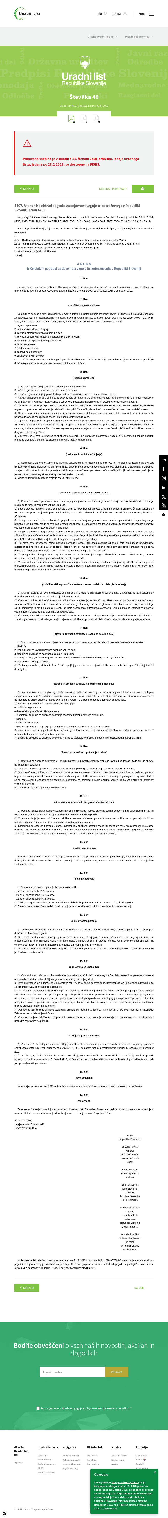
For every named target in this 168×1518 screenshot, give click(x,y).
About (141, 1459)
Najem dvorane (46, 1472)
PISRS (94, 164)
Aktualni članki (119, 1455)
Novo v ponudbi (71, 1455)
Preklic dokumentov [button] (139, 36)
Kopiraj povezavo (113, 189)
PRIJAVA (116, 1372)
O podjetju (141, 1455)
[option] (84, 97)
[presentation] (84, 1393)
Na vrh (139, 1288)
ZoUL (94, 158)
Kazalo (27, 189)
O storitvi (92, 1455)
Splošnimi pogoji (71, 1408)
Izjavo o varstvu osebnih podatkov (108, 1408)
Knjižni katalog (70, 1468)
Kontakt (140, 1463)
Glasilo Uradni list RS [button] (103, 36)
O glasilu (18, 1462)
